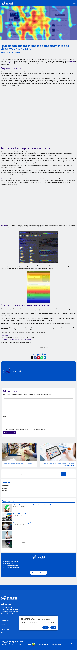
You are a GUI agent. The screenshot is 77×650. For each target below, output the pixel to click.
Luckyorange (4, 328)
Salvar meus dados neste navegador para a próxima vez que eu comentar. (25, 429)
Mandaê (17, 371)
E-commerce (5, 485)
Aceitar (53, 627)
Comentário (6, 396)
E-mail (5, 422)
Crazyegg (3, 313)
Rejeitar (45, 627)
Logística (4, 488)
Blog (2, 632)
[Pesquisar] (63, 474)
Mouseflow (4, 318)
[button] (74, 3)
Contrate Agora (5, 629)
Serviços (3, 624)
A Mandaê (3, 627)
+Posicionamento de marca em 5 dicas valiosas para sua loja (17, 337)
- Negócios (17, 52)
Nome (5, 416)
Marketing (4, 490)
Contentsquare (5, 323)
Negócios (4, 493)
